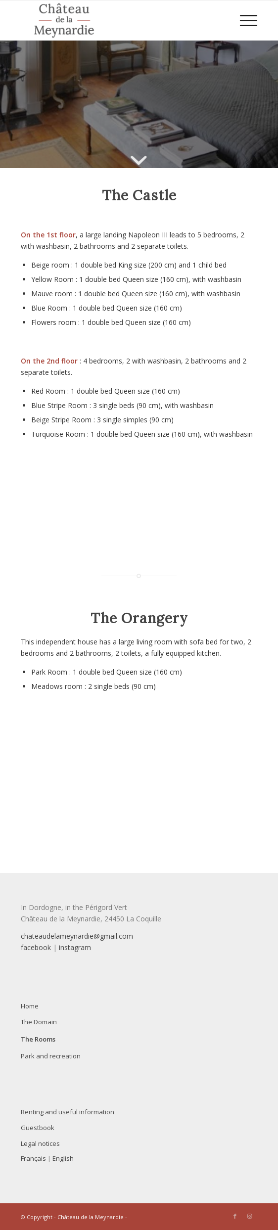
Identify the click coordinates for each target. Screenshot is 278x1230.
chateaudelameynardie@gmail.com (77, 936)
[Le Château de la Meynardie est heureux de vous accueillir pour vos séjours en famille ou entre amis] (115, 20)
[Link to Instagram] (249, 1216)
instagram (75, 947)
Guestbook (37, 1127)
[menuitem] (243, 20)
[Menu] (243, 20)
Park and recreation (51, 1055)
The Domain (39, 1021)
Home (30, 1006)
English (63, 1158)
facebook (36, 947)
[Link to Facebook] (235, 1216)
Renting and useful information (67, 1111)
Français (33, 1158)
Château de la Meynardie (90, 1217)
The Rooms (38, 1039)
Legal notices (40, 1143)
